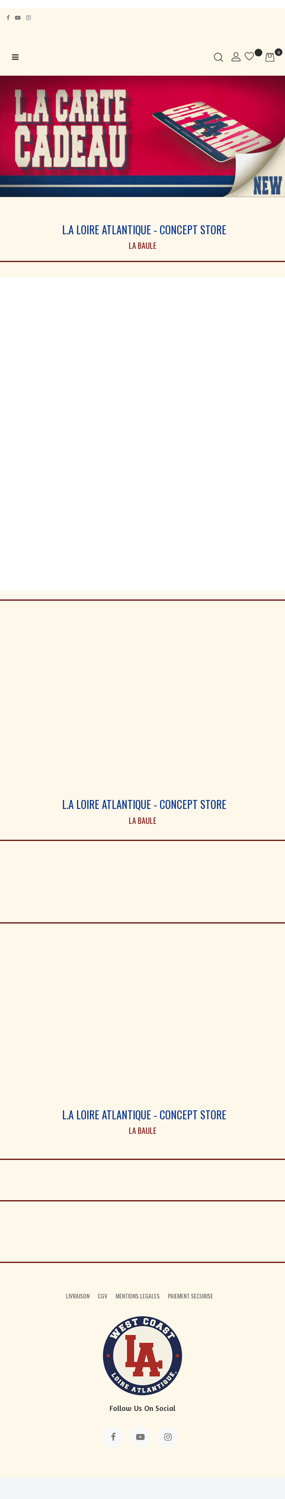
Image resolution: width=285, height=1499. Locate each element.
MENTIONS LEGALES (138, 1295)
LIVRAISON (77, 1295)
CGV (102, 1295)
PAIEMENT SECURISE (190, 1295)
